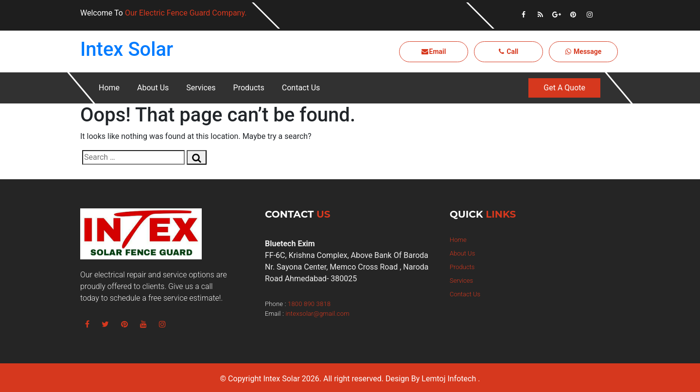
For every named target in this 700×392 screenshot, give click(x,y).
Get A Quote (564, 87)
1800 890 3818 (309, 303)
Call (509, 51)
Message (583, 51)
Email (433, 51)
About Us (153, 87)
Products (248, 87)
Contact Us (301, 87)
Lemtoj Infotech (448, 378)
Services (200, 87)
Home (109, 87)
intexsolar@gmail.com (317, 313)
